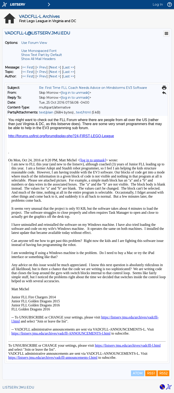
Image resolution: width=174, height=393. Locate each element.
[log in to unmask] (75, 93)
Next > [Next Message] (55, 67)
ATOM (138, 373)
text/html (83, 112)
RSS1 (151, 373)
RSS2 (163, 373)
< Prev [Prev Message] (42, 67)
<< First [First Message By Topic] (27, 72)
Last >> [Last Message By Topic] (68, 72)
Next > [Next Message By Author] (55, 76)
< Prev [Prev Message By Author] (42, 76)
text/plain (46, 112)
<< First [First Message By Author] (27, 76)
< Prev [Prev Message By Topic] (42, 72)
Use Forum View (34, 43)
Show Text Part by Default (41, 55)
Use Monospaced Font (39, 51)
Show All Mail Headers (38, 59)
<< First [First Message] (27, 67)
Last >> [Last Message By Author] (68, 76)
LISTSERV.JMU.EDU (18, 387)
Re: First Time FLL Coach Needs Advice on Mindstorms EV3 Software (93, 88)
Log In (158, 4)
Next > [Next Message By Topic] (55, 72)
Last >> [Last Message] (68, 67)
